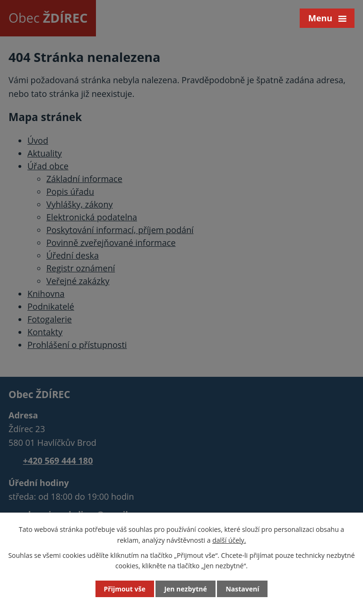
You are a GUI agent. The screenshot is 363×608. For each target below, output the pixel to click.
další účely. (229, 539)
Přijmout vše (125, 588)
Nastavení (242, 588)
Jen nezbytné (185, 588)
